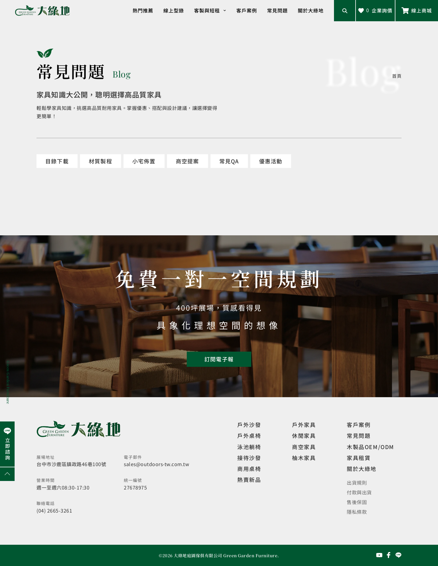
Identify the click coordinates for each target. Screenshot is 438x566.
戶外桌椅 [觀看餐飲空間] (249, 435)
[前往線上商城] (416, 10)
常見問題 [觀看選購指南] (358, 435)
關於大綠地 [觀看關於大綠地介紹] (362, 468)
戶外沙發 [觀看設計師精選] (249, 424)
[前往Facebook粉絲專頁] (389, 555)
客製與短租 (210, 10)
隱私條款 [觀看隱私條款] (357, 511)
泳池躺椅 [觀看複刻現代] (249, 447)
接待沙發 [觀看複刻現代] (249, 458)
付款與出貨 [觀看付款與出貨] (359, 492)
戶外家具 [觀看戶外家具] (304, 424)
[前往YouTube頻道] (379, 555)
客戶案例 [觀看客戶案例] (358, 424)
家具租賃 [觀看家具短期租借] (358, 458)
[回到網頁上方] (7, 474)
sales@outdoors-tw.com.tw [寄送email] (156, 464)
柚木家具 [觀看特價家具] (304, 458)
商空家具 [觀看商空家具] (304, 447)
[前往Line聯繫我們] (398, 555)
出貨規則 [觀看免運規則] (357, 482)
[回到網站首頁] (42, 10)
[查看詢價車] (375, 10)
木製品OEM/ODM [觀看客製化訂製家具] (370, 447)
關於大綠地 (311, 10)
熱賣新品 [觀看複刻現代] (249, 479)
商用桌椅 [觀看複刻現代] (249, 468)
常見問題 (277, 10)
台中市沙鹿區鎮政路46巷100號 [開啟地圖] (71, 464)
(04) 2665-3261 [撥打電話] (54, 510)
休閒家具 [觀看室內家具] (304, 435)
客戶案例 (246, 10)
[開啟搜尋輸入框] (344, 10)
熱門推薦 (143, 10)
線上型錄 (173, 10)
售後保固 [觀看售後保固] (357, 502)
